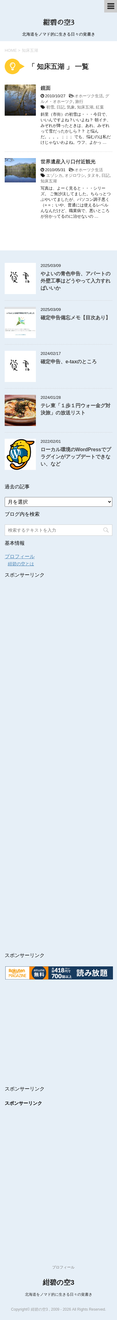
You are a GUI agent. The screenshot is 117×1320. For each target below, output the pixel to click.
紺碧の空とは (21, 563)
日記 (60, 107)
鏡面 (46, 88)
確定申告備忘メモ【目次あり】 (75, 317)
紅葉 (100, 107)
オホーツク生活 (89, 96)
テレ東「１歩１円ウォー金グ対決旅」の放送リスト (75, 409)
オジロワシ (75, 175)
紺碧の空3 (58, 22)
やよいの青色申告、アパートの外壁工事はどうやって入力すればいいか (75, 281)
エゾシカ (54, 175)
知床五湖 (85, 107)
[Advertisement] (57, 744)
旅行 (79, 101)
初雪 (50, 107)
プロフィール (20, 556)
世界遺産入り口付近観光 (68, 161)
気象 (71, 107)
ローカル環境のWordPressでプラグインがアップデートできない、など (76, 457)
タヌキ (93, 175)
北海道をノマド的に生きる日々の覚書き (58, 1294)
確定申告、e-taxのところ (69, 361)
